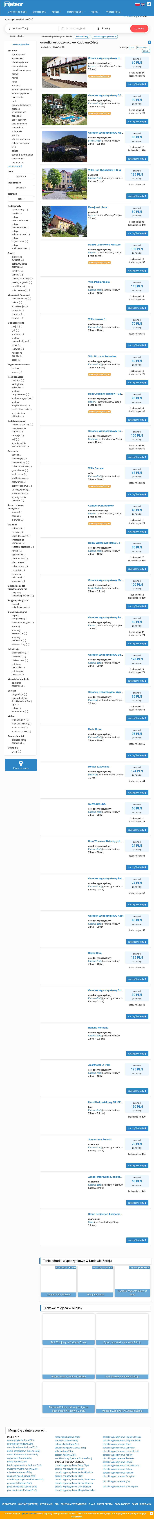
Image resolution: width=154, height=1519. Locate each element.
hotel (12, 81)
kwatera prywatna (18, 93)
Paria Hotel (94, 729)
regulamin (46, 1504)
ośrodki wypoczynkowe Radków (118, 1472)
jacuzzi (15, 512)
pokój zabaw (18, 566)
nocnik (15, 550)
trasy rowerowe (19, 489)
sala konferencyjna (21, 622)
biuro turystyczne (18, 62)
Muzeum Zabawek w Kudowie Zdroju (122, 1410)
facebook (9, 1504)
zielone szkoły (18, 644)
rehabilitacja (17, 286)
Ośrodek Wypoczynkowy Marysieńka (110, 132)
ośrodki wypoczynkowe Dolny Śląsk (72, 1465)
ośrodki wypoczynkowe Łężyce (117, 1462)
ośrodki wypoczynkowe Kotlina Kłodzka (74, 1472)
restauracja (15, 162)
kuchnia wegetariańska (19, 404)
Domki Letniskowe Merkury (104, 244)
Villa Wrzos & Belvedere (102, 356)
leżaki (14, 345)
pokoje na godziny (20, 424)
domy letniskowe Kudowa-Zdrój (22, 1447)
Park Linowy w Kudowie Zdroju (122, 1376)
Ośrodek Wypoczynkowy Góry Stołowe (111, 95)
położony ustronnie (16, 666)
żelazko (15, 318)
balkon (15, 302)
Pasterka (92, 700)
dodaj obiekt (122, 1504)
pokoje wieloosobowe (19, 247)
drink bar (16, 380)
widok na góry (18, 719)
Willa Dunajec (96, 468)
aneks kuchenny (19, 298)
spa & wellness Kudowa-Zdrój (21, 1476)
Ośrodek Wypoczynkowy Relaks (107, 878)
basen (15, 454)
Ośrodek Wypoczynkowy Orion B (107, 990)
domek (13, 74)
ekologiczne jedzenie (16, 386)
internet (15, 270)
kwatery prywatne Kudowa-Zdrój (22, 1469)
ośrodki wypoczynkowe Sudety (70, 1469)
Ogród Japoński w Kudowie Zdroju (122, 1342)
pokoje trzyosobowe (18, 240)
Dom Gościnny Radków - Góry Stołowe (111, 393)
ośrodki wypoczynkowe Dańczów (119, 1447)
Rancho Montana (98, 1027)
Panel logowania (142, 1504)
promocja (12, 194)
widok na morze (19, 731)
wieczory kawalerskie (17, 632)
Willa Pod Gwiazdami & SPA (104, 170)
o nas (92, 1504)
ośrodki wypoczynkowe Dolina (117, 1469)
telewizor (16, 314)
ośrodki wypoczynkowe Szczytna (118, 1476)
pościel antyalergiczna (19, 605)
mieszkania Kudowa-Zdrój (19, 1472)
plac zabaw (17, 562)
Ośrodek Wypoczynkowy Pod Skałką (109, 431)
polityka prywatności (73, 1504)
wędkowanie (18, 493)
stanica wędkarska (19, 139)
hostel (13, 77)
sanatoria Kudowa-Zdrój (66, 1440)
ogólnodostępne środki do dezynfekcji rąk (20, 701)
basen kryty (17, 458)
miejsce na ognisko (15, 354)
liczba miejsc (14, 182)
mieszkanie (15, 97)
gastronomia (16, 158)
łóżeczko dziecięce (21, 546)
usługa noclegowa (18, 143)
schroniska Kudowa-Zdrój (67, 1444)
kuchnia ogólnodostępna (19, 339)
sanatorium (15, 127)
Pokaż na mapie (21, 765)
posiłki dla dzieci (20, 409)
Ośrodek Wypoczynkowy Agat (105, 915)
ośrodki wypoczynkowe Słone (117, 1444)
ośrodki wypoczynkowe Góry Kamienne (122, 1440)
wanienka (16, 581)
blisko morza (18, 660)
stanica (13, 135)
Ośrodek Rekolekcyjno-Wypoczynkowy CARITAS (116, 692)
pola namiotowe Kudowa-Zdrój (22, 1490)
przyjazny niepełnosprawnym (21, 594)
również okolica (14, 36)
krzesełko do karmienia (16, 541)
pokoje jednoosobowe (19, 233)
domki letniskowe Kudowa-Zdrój (22, 1454)
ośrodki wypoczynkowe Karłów (117, 1455)
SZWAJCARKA (97, 803)
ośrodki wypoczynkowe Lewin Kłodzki (121, 1451)
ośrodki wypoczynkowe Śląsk (69, 1476)
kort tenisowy (18, 478)
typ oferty (13, 50)
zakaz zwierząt (19, 290)
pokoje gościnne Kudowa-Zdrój (22, 1486)
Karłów (91, 625)
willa (12, 147)
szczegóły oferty (137, 84)
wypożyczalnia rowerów (17, 499)
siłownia (16, 519)
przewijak (16, 570)
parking (15, 274)
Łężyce (91, 66)
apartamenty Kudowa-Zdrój (20, 1444)
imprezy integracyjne (17, 617)
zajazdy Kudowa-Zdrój (65, 1455)
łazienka (16, 310)
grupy (14, 751)
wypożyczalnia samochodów (18, 445)
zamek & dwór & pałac (20, 154)
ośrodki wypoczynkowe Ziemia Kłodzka (74, 1483)
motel (13, 101)
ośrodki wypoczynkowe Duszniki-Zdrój (121, 1465)
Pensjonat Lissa (97, 207)
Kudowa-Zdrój (95, 103)
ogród (14, 359)
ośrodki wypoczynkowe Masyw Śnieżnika (75, 1490)
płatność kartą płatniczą (17, 741)
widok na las (18, 727)
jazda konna (17, 474)
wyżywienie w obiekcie (16, 414)
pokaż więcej (15, 166)
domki (15, 213)
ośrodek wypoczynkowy (17, 110)
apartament (15, 58)
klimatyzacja (18, 306)
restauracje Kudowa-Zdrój (67, 1437)
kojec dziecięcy (19, 536)
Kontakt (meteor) (28, 1504)
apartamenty (18, 209)
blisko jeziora (18, 652)
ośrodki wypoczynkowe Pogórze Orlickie (122, 1437)
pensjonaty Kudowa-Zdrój (19, 1483)
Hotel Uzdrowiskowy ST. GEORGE (107, 1102)
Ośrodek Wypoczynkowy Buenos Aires (111, 654)
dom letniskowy (17, 66)
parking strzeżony (20, 278)
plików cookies (29, 1513)
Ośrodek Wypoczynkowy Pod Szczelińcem (113, 617)
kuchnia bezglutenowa (18, 393)
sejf (13, 439)
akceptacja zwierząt (16, 258)
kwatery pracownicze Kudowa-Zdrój (24, 1465)
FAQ (56, 1504)
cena (10, 171)
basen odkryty (18, 462)
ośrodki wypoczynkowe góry (116, 1481)
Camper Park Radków (101, 505)
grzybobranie (18, 470)
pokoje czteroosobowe (19, 219)
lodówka (16, 349)
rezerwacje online (18, 44)
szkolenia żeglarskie (16, 684)
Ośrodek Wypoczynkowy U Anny (107, 58)
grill (13, 330)
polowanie (17, 481)
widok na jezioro (19, 723)
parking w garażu (20, 282)
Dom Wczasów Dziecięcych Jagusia (109, 841)
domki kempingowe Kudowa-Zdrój (23, 1451)
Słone (91, 1222)
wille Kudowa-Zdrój (64, 1451)
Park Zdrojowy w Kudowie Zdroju (69, 1342)
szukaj (139, 28)
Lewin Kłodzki (95, 141)
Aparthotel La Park (99, 1064)
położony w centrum (16, 673)
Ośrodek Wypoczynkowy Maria (106, 580)
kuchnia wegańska (20, 398)
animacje (16, 528)
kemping (14, 85)
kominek (16, 334)
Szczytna (92, 439)
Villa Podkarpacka (99, 281)
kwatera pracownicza (20, 89)
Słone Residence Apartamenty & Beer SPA (113, 1214)
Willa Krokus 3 (96, 319)
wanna (15, 372)
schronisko (15, 131)
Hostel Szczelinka (98, 766)
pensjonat (15, 115)
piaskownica (18, 558)
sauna (15, 516)
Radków (92, 252)
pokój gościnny (17, 119)
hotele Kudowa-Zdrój (17, 1461)
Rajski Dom (95, 953)
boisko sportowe (20, 466)
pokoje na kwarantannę (18, 710)
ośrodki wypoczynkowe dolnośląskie (120, 1486)
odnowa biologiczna (19, 105)
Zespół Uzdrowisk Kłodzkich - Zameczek (112, 1176)
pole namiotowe (17, 123)
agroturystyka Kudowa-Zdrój (20, 1440)
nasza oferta (105, 1504)
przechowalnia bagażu (17, 430)
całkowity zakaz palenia (17, 265)
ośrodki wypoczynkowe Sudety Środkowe (75, 1479)
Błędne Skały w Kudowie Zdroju (68, 1376)
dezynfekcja (17, 694)
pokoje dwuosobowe (18, 226)
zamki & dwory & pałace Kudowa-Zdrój (73, 1458)
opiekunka (17, 554)
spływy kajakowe (20, 485)
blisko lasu (17, 656)
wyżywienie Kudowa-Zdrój (19, 1458)
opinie (146, 51)
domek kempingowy (19, 70)
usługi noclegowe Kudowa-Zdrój (70, 1447)
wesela (15, 626)
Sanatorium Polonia (100, 1139)
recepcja (16, 435)
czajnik (15, 326)
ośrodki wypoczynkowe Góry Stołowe (73, 1486)
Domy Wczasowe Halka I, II (104, 542)
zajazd (13, 150)
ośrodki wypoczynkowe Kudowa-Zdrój (25, 1479)
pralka (15, 368)
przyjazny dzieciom (16, 575)
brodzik (15, 532)
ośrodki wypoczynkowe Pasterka (118, 1458)
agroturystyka (16, 54)
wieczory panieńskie (17, 639)
